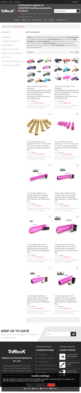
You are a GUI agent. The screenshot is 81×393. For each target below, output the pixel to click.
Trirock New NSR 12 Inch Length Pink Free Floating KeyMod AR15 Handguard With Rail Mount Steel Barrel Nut (38, 249)
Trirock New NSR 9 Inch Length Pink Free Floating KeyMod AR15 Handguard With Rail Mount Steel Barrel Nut (38, 300)
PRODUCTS (37, 20)
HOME (16, 20)
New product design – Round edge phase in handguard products (72, 372)
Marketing (53, 388)
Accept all (51, 385)
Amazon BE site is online (73, 363)
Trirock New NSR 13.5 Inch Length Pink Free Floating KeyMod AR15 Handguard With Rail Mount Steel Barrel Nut (66, 197)
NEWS (51, 20)
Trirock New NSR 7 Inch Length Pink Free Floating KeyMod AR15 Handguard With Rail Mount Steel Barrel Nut (66, 300)
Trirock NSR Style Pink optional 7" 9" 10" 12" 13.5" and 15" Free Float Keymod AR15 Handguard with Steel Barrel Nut (66, 146)
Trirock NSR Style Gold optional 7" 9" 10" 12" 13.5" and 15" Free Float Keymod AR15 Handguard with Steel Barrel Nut (39, 146)
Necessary (27, 388)
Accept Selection (40, 385)
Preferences (44, 388)
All (10, 26)
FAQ (45, 20)
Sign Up (18, 2)
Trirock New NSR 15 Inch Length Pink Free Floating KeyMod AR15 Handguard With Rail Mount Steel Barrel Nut (38, 197)
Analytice (35, 388)
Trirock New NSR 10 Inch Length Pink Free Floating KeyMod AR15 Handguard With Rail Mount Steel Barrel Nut (66, 249)
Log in (11, 2)
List (75, 52)
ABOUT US (25, 20)
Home (4, 26)
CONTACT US (61, 20)
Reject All (29, 385)
